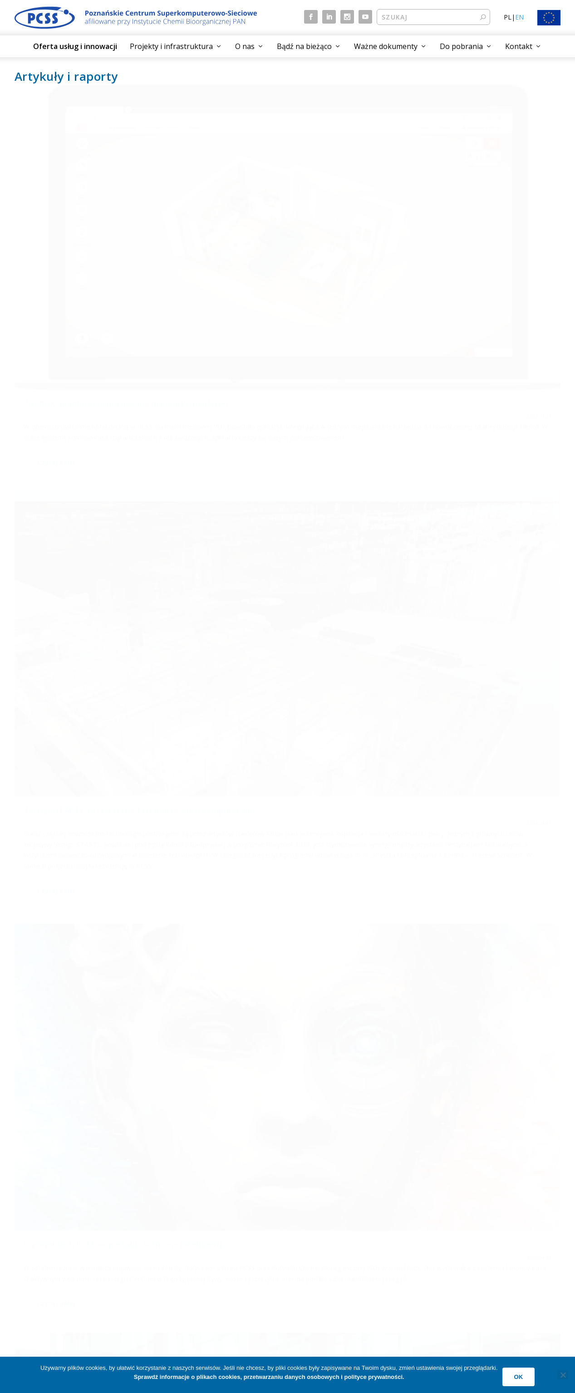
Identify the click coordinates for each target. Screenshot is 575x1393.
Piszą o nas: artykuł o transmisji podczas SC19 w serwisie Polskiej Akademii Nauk (87, 997)
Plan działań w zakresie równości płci (491, 1271)
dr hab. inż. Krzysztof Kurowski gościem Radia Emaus (286, 529)
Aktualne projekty (44, 1235)
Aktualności (175, 1217)
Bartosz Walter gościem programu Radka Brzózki (462, 475)
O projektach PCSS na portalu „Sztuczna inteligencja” (472, 211)
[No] (562, 1374)
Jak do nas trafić (320, 1235)
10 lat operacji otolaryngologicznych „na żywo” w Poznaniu (466, 993)
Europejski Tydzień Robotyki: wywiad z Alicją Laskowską (99, 465)
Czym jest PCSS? (321, 1217)
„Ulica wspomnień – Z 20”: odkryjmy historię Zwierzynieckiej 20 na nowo (93, 729)
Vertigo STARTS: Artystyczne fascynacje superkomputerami (286, 211)
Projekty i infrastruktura (171, 46)
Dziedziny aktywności (50, 1253)
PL (507, 17)
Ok (518, 1376)
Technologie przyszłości (54, 1271)
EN (519, 17)
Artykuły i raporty (183, 1253)
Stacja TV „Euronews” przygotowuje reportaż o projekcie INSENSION (465, 761)
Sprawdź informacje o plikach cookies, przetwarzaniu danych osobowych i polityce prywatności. (269, 1376)
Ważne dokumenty (386, 46)
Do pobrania (461, 46)
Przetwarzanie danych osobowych (487, 1217)
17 (531, 1172)
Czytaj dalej (56, 318)
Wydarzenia (175, 1235)
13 (494, 1172)
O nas (245, 46)
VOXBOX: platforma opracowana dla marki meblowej (93, 211)
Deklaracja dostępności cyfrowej (485, 1253)
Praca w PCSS (317, 1271)
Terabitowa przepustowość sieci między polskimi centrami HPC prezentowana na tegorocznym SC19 (286, 1030)
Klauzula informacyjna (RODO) (481, 1235)
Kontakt (518, 46)
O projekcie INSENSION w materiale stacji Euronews (278, 783)
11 (458, 1172)
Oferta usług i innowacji (75, 46)
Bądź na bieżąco (304, 46)
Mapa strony (177, 1271)
